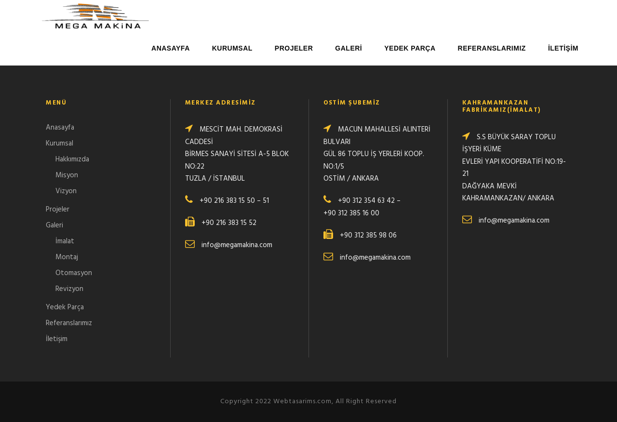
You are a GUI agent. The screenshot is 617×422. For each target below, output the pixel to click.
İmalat (64, 241)
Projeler (294, 48)
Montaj (66, 257)
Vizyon (66, 191)
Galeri (348, 48)
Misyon (66, 175)
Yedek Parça (409, 48)
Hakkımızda (72, 159)
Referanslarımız (492, 48)
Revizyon (69, 289)
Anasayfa (170, 48)
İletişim (563, 48)
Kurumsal (232, 48)
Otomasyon (73, 273)
